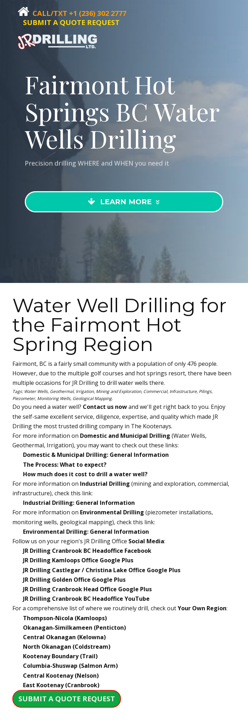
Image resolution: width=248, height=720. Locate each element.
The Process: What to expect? (64, 464)
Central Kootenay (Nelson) (61, 675)
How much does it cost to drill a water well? (85, 474)
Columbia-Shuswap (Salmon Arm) (70, 666)
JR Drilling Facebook (87, 551)
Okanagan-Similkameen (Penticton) (74, 627)
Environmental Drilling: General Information (86, 532)
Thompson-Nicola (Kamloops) (65, 618)
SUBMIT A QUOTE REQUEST (71, 22)
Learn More (124, 220)
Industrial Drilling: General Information (79, 503)
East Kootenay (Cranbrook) (61, 685)
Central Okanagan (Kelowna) (64, 637)
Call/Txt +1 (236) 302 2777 (79, 13)
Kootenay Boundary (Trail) (60, 656)
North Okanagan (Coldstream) (66, 647)
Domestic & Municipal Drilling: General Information (96, 455)
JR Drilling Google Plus (78, 560)
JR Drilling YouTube (86, 599)
